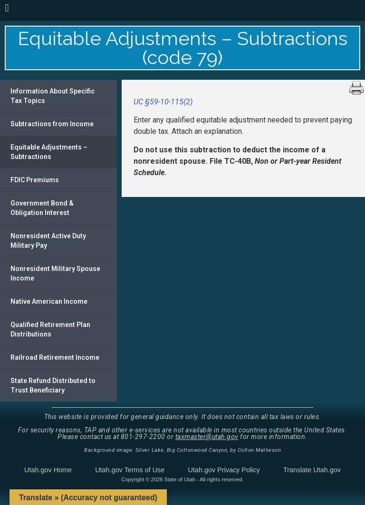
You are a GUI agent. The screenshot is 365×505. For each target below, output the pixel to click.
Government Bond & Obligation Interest (42, 207)
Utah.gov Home (48, 470)
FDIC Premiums (34, 180)
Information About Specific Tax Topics (52, 95)
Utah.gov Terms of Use (129, 470)
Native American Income (48, 301)
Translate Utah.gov (312, 470)
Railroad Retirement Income (54, 357)
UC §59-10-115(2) (163, 101)
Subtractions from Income (52, 124)
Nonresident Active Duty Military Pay (48, 240)
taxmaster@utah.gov (207, 436)
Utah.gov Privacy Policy (224, 470)
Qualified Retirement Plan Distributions (50, 329)
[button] (6, 8)
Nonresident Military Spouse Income (55, 273)
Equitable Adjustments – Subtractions (48, 151)
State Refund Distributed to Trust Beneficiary (53, 385)
